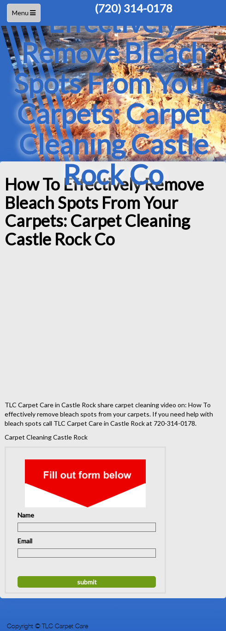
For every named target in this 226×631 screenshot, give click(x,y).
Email (25, 541)
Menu (25, 15)
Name (26, 515)
